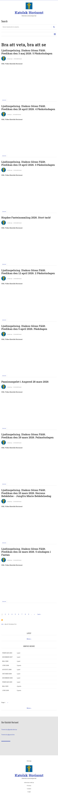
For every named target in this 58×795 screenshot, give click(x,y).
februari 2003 (7, 653)
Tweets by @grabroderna (9, 729)
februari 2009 (7, 682)
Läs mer (4, 100)
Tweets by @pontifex (8, 734)
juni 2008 (5, 665)
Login (29, 792)
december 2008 (7, 678)
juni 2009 (5, 690)
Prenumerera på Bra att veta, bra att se (2, 620)
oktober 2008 (7, 674)
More (28, 639)
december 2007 (7, 657)
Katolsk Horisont (29, 12)
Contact (29, 788)
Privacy (29, 785)
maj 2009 (5, 686)
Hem (2, 624)
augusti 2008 (6, 669)
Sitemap (29, 761)
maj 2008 (5, 661)
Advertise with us (29, 782)
